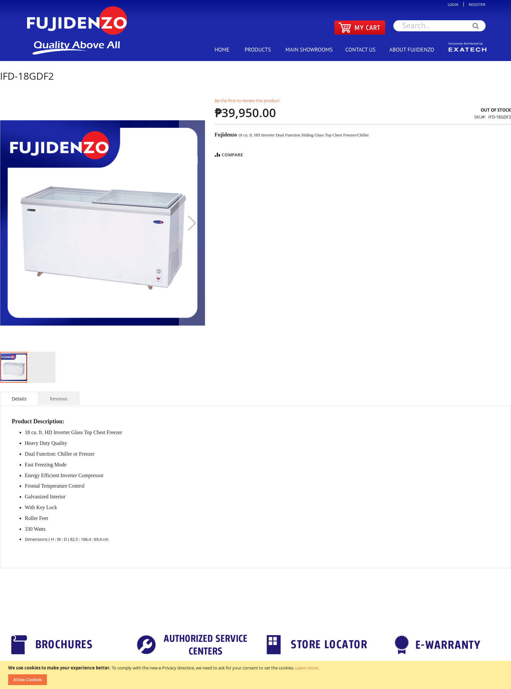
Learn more (306, 668)
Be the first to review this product (247, 100)
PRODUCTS (258, 49)
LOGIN (454, 4)
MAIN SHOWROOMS (309, 49)
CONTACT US (360, 49)
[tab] (19, 398)
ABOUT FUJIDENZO (411, 49)
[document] (256, 675)
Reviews (58, 399)
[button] (192, 223)
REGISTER (476, 4)
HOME (221, 49)
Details (19, 399)
